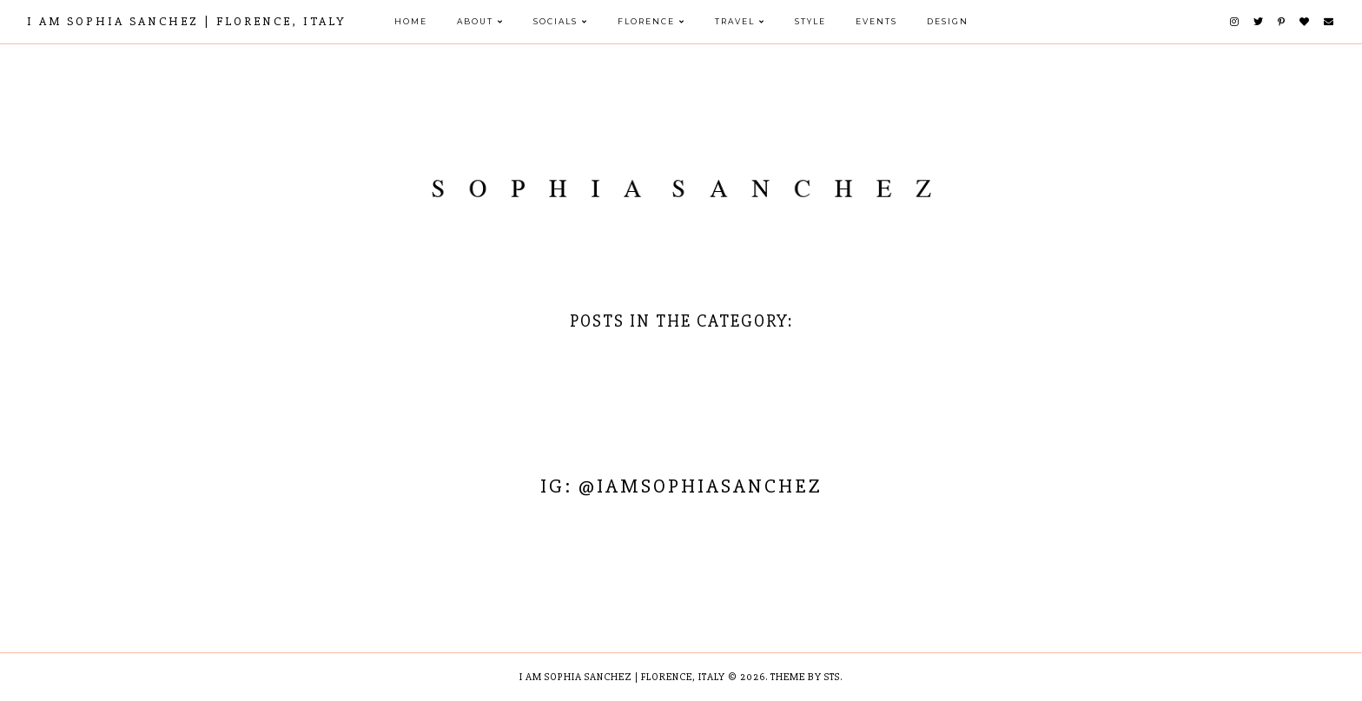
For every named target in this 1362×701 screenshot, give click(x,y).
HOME (410, 21)
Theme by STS (805, 677)
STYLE (810, 21)
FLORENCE (646, 21)
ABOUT (475, 21)
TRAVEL (735, 21)
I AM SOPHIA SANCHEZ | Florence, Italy (187, 21)
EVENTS (876, 21)
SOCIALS (555, 21)
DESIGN (948, 21)
